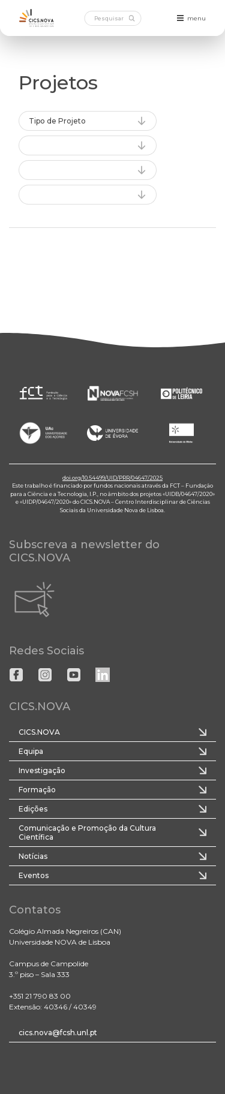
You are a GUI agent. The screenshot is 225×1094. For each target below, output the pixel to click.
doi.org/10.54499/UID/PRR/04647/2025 (112, 477)
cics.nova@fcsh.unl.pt (58, 1032)
